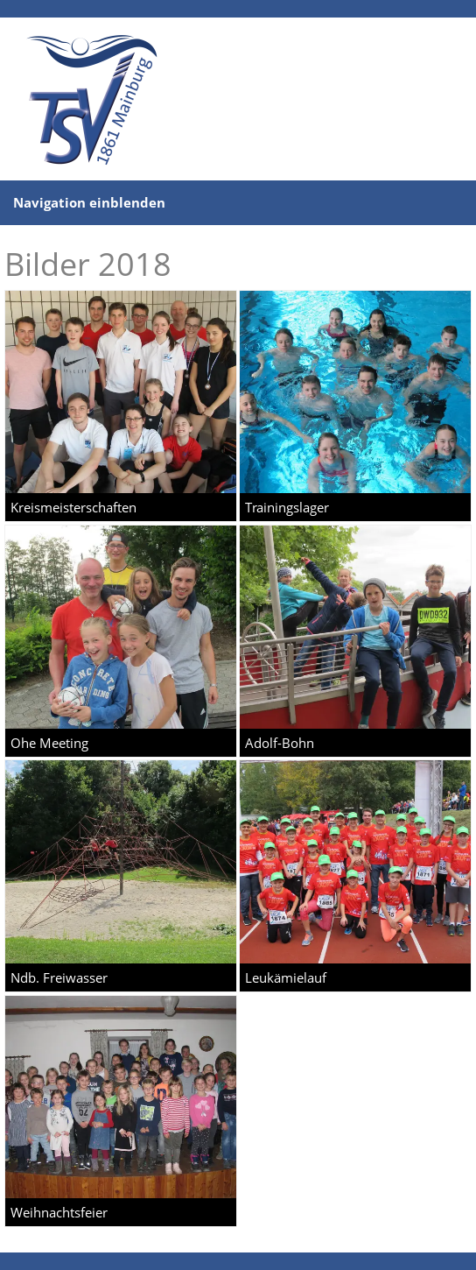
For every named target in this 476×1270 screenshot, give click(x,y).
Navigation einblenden (89, 202)
